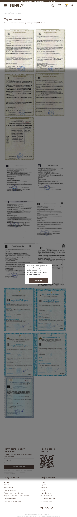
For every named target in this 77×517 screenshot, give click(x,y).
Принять (38, 280)
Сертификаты (45, 493)
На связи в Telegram (47, 498)
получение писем (8, 472)
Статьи (42, 490)
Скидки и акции (10, 490)
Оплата (6, 482)
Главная (7, 13)
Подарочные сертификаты (13, 493)
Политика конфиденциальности (27, 516)
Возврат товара (9, 487)
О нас (42, 482)
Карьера (43, 485)
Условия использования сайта (50, 516)
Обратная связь (46, 496)
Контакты (43, 487)
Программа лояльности (12, 501)
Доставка (7, 485)
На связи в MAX (46, 501)
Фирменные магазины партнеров (16, 496)
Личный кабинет (10, 498)
